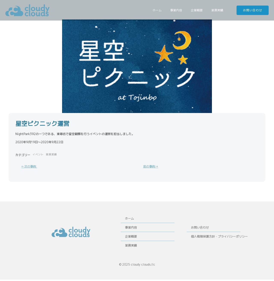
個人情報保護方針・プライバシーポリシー (213, 237)
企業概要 (197, 10)
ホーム (157, 10)
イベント (38, 154)
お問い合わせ (200, 228)
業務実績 (218, 10)
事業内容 (177, 10)
